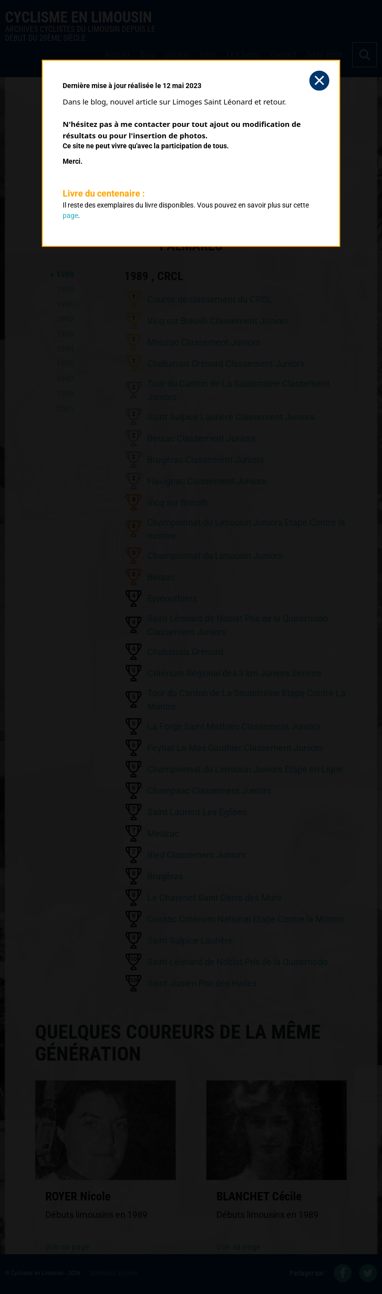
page (70, 215)
